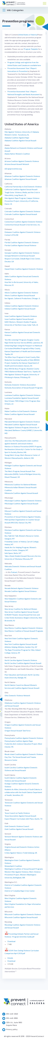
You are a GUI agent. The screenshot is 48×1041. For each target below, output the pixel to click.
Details (10, 958)
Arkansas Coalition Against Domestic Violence (22, 176)
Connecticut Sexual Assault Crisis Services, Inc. (22, 225)
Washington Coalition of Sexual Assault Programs (24, 869)
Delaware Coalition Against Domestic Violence (22, 232)
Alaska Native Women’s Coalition (17, 154)
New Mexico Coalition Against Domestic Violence (24, 628)
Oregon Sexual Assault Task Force (18, 731)
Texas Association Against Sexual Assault (20, 816)
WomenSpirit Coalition (13, 866)
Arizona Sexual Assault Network (17, 164)
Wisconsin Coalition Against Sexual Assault (21, 917)
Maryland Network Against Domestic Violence (22, 422)
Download (11, 941)
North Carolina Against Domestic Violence (21, 660)
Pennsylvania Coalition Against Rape (19, 741)
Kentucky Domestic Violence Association (20, 385)
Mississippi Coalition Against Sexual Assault (21, 504)
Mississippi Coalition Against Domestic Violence (23, 501)
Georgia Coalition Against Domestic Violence (22, 253)
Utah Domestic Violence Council (17, 826)
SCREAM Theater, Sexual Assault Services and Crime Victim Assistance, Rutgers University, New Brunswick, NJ (23, 618)
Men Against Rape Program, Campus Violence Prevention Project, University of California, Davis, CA (22, 201)
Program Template (31, 49)
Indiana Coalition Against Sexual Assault (20, 309)
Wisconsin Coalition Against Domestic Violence (23, 914)
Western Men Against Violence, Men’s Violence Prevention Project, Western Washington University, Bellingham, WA (23, 875)
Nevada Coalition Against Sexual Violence (21, 591)
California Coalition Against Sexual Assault (21, 189)
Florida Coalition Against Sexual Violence (20, 245)
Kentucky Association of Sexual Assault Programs (24, 388)
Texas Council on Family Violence (17, 813)
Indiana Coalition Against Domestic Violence (22, 306)
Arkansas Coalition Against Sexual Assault (21, 179)
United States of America (27, 35)
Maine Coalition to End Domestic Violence (21, 411)
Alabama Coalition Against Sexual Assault (20, 141)
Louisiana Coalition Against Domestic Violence (22, 395)
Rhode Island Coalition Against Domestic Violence (24, 754)
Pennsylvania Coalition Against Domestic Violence (24, 738)
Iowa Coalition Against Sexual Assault (19, 319)
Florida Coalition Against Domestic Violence (22, 242)
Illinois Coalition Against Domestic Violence (21, 293)
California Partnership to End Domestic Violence (23, 187)
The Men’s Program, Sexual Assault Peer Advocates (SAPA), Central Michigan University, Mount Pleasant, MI (23, 474)
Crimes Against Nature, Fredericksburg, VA (21, 853)
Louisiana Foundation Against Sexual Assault (22, 398)
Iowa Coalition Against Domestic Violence (21, 316)
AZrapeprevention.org (13, 169)
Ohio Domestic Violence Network (17, 695)
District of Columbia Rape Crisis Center (20, 891)
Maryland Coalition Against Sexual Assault (21, 425)
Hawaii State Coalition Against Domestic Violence (24, 269)
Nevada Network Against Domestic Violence (21, 588)
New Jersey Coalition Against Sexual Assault (22, 612)
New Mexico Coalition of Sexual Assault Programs (24, 631)
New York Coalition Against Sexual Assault (21, 644)
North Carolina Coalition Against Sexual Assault (23, 663)
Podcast (14, 572)
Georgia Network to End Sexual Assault (20, 256)
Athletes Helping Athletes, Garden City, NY (21, 647)
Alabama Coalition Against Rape (17, 138)
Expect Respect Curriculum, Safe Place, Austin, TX (23, 819)
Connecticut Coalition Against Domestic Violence (23, 222)
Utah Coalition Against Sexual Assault (19, 829)
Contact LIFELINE (11, 235)
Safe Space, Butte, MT (13, 553)
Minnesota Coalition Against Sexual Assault (21, 493)
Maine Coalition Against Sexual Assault (20, 414)
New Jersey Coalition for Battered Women (21, 609)
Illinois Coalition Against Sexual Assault (20, 295)
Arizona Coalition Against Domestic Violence (22, 161)
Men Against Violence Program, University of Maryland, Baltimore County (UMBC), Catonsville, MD (23, 430)
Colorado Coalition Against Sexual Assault (21, 214)
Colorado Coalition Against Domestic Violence (22, 211)
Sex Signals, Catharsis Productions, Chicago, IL (22, 298)
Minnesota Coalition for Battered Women (20, 485)
